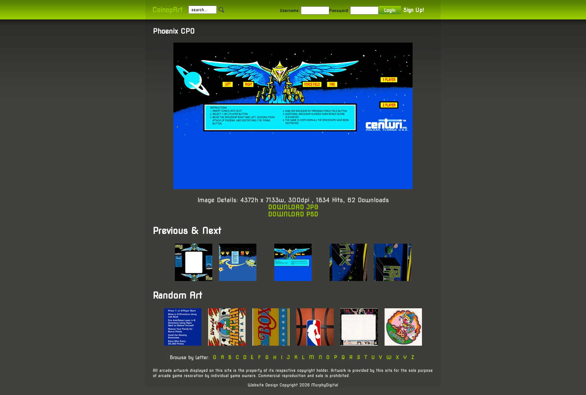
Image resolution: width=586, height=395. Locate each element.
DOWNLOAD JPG (293, 207)
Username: (290, 10)
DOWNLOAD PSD (293, 214)
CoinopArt (167, 10)
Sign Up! (413, 10)
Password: (339, 10)
